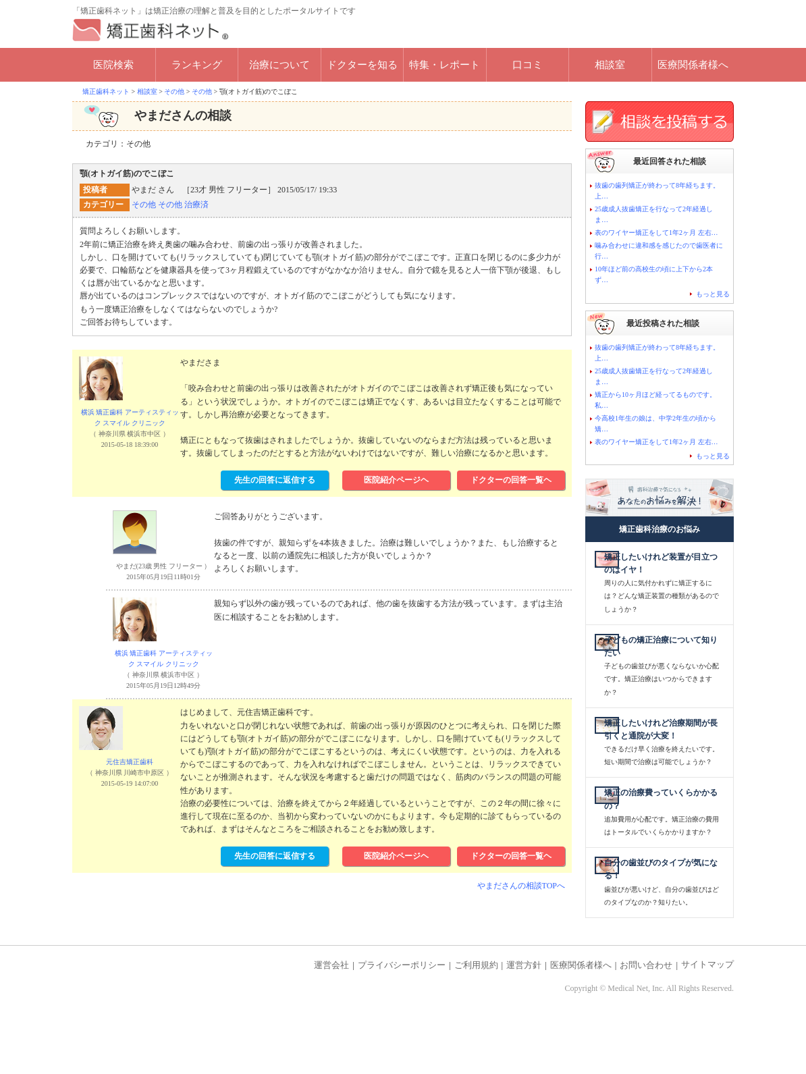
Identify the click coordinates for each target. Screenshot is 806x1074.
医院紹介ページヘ (396, 480)
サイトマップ (707, 1017)
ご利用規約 (476, 1017)
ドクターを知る (362, 64)
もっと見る (713, 294)
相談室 (610, 64)
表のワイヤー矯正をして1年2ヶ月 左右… (656, 232)
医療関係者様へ (692, 64)
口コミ (527, 64)
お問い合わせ (646, 1017)
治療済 (196, 204)
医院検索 (113, 64)
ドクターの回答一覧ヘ (511, 480)
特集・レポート (444, 64)
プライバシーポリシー (402, 1017)
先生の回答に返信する (274, 480)
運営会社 (331, 1017)
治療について (279, 64)
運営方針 (523, 1017)
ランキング (196, 64)
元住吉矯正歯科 (129, 762)
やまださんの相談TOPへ (521, 885)
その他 (144, 204)
